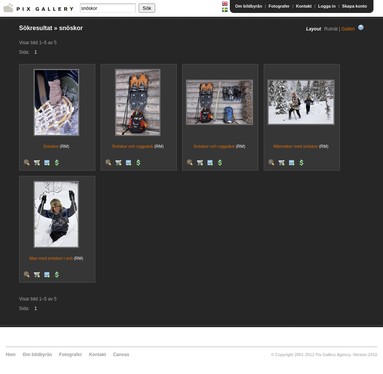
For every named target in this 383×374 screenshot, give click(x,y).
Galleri (348, 29)
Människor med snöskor (295, 146)
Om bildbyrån (248, 6)
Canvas (121, 354)
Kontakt (304, 6)
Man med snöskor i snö (51, 258)
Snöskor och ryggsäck (132, 146)
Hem (11, 354)
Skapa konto (354, 6)
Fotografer (279, 6)
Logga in (327, 6)
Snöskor (51, 146)
